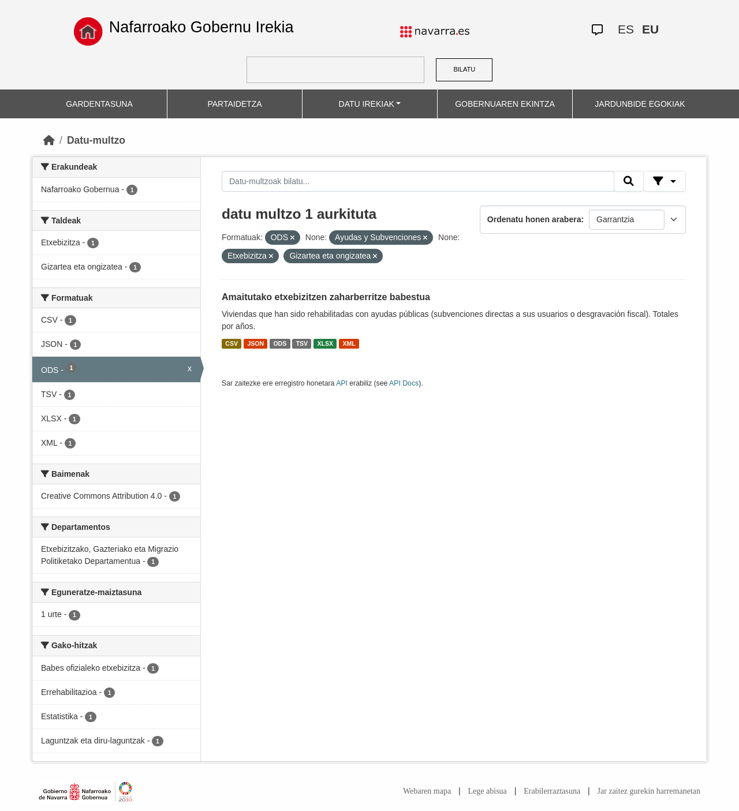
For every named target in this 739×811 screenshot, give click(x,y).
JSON (255, 343)
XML (349, 343)
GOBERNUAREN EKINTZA (505, 104)
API (342, 383)
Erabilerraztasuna (552, 791)
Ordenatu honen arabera (534, 219)
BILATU (464, 69)
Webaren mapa (427, 791)
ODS (279, 343)
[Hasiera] (49, 140)
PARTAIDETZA (234, 104)
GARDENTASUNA (99, 104)
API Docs (404, 383)
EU (650, 29)
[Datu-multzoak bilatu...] (418, 181)
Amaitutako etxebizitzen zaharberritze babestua (326, 297)
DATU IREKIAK (366, 104)
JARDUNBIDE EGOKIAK (640, 104)
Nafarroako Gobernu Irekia (201, 27)
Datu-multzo (96, 140)
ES (626, 29)
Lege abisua (487, 791)
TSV (302, 343)
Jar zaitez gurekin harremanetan (649, 791)
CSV (231, 343)
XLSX (325, 343)
